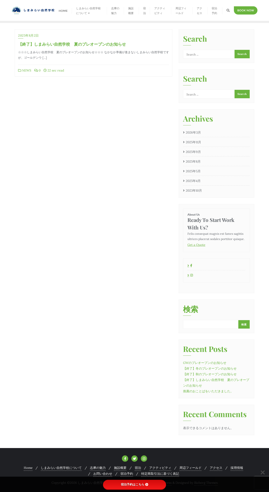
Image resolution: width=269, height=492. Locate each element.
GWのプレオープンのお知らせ (204, 363)
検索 (190, 309)
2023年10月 (194, 190)
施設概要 (120, 468)
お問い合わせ (102, 474)
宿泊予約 (126, 474)
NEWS (24, 70)
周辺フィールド (190, 468)
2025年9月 (193, 152)
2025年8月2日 (28, 35)
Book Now (245, 10)
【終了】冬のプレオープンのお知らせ (210, 368)
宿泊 (138, 468)
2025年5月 (193, 171)
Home (28, 468)
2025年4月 (193, 181)
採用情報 (237, 468)
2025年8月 (193, 161)
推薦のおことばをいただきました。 (208, 391)
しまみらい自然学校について (61, 468)
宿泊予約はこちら (134, 484)
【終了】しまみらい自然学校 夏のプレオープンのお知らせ (72, 44)
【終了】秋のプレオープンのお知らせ (210, 374)
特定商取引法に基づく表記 (160, 474)
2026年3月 (193, 132)
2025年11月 (193, 142)
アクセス (216, 468)
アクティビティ (160, 468)
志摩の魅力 (98, 468)
